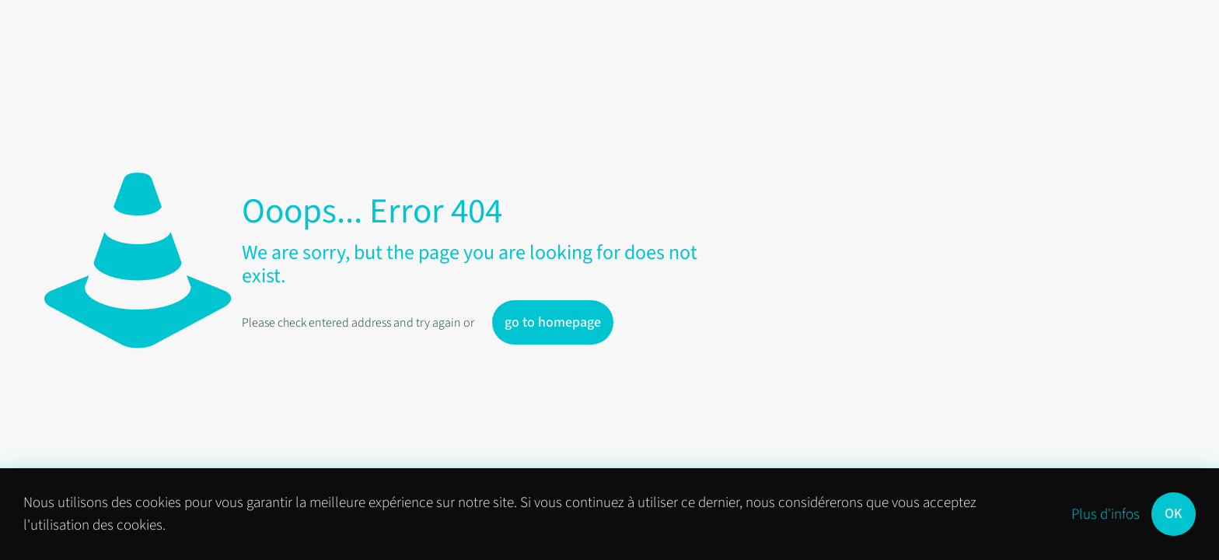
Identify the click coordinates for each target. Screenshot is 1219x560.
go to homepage (553, 322)
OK (1173, 513)
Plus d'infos (1105, 514)
